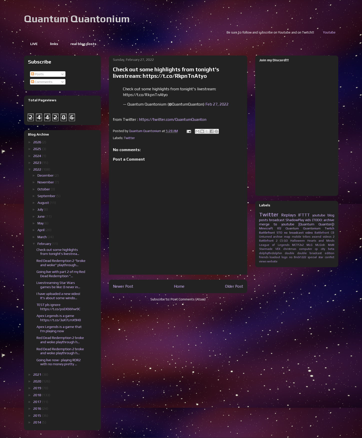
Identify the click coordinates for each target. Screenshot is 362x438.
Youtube (334, 32)
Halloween (297, 240)
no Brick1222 (297, 257)
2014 (37, 422)
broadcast (277, 220)
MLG (310, 244)
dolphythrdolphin (270, 253)
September (46, 196)
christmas (289, 248)
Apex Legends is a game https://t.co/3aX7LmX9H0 (58, 318)
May (40, 223)
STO (279, 232)
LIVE (34, 44)
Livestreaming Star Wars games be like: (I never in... (58, 285)
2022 (37, 169)
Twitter (129, 138)
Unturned (265, 236)
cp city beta (324, 248)
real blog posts (83, 44)
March (42, 237)
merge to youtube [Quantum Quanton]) (296, 224)
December (45, 175)
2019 (37, 388)
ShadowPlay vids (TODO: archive (310, 220)
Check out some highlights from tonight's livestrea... (57, 252)
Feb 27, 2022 (217, 104)
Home (179, 286)
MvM (331, 244)
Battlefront (267, 232)
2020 (37, 381)
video (309, 232)
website (272, 261)
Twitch (329, 228)
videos (327, 236)
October (44, 189)
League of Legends (274, 244)
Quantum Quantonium (77, 19)
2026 (37, 142)
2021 (37, 374)
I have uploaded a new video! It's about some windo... (58, 296)
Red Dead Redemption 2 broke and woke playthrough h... (60, 340)
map (287, 236)
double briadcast (309, 253)
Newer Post (123, 286)
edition (329, 253)
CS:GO (284, 240)
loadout (275, 257)
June (41, 216)
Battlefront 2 (268, 240)
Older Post (234, 286)
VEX (277, 248)
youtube (318, 215)
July (40, 209)
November (46, 182)
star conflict (326, 257)
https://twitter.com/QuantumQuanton (172, 119)
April (41, 230)
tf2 (279, 228)
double (289, 253)
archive (278, 236)
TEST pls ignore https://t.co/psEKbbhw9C (58, 307)
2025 (37, 149)
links (54, 44)
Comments (41, 82)
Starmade (266, 248)
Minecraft (266, 228)
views (262, 261)
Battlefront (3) (324, 232)
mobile (296, 236)
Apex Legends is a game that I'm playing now (59, 329)
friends (263, 257)
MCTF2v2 (298, 244)
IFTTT (304, 214)
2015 (37, 415)
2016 (37, 408)
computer (305, 248)
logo (285, 257)
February (44, 244)
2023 (37, 163)
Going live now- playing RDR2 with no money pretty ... (58, 362)
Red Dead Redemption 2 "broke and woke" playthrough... (60, 263)
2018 (37, 395)
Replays (288, 214)
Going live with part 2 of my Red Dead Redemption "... (60, 274)
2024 (37, 156)
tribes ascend (312, 236)
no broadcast (294, 232)
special (312, 257)
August (43, 203)
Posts (37, 74)
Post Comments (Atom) (188, 299)
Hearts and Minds (320, 240)
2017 (37, 402)
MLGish (320, 244)
